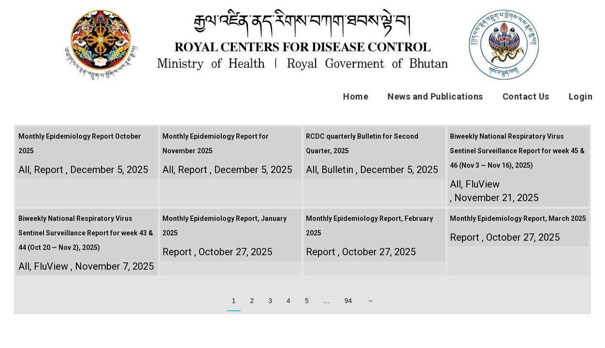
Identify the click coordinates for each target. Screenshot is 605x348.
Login (581, 96)
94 (348, 300)
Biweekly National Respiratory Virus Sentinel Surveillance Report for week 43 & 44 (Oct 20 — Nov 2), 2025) (85, 233)
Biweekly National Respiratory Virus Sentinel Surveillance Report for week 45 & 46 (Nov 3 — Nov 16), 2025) (517, 150)
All (23, 169)
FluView (482, 184)
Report (48, 169)
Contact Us (526, 96)
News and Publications (435, 96)
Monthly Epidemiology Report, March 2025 (518, 218)
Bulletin (337, 169)
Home (355, 96)
